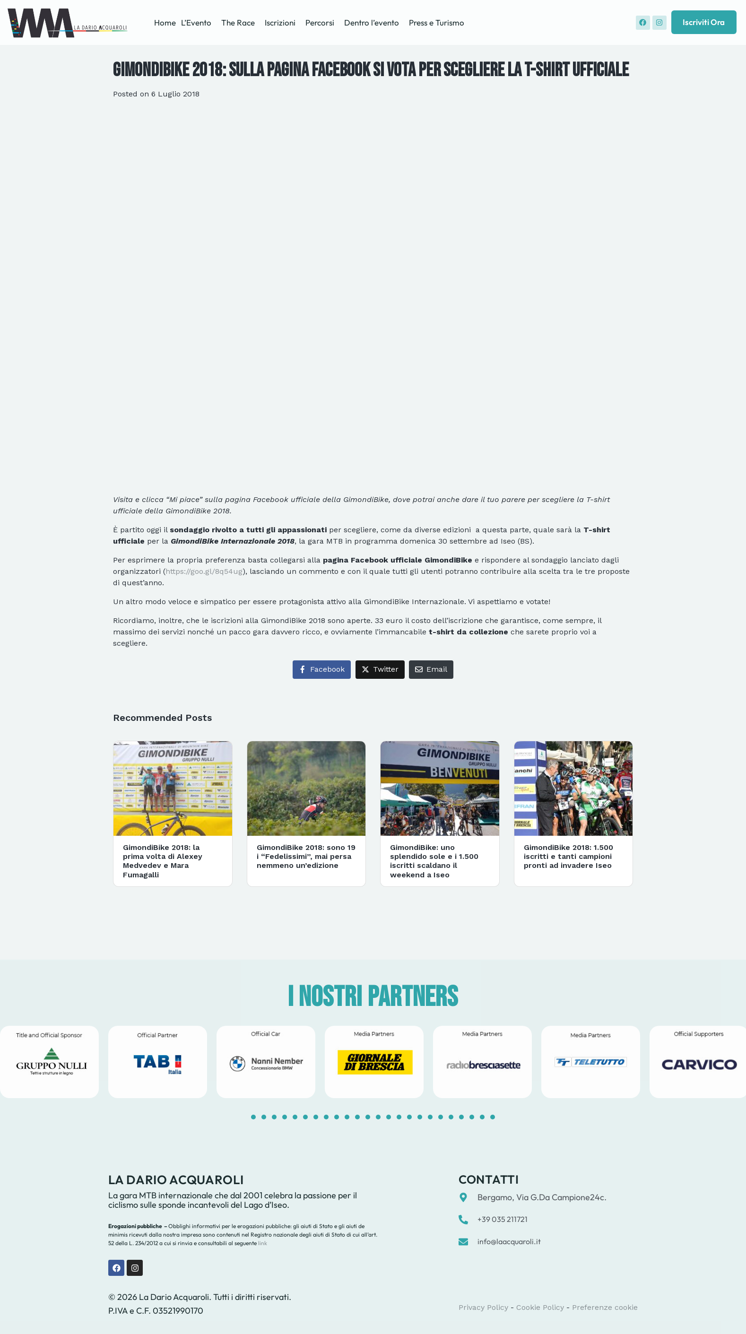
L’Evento (196, 22)
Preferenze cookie (605, 1307)
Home (165, 22)
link (262, 1243)
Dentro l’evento (371, 22)
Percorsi (319, 22)
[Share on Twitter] (380, 669)
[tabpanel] (158, 1062)
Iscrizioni (280, 22)
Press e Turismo (436, 22)
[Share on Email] (431, 669)
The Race (238, 22)
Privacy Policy (483, 1307)
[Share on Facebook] (322, 669)
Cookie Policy (540, 1307)
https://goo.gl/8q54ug (204, 571)
